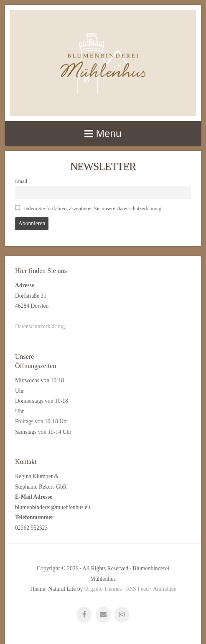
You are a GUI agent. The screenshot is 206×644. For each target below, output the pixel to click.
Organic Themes (103, 589)
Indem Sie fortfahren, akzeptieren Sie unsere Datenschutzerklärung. (89, 208)
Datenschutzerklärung (40, 326)
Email (21, 181)
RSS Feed (137, 589)
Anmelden (165, 589)
